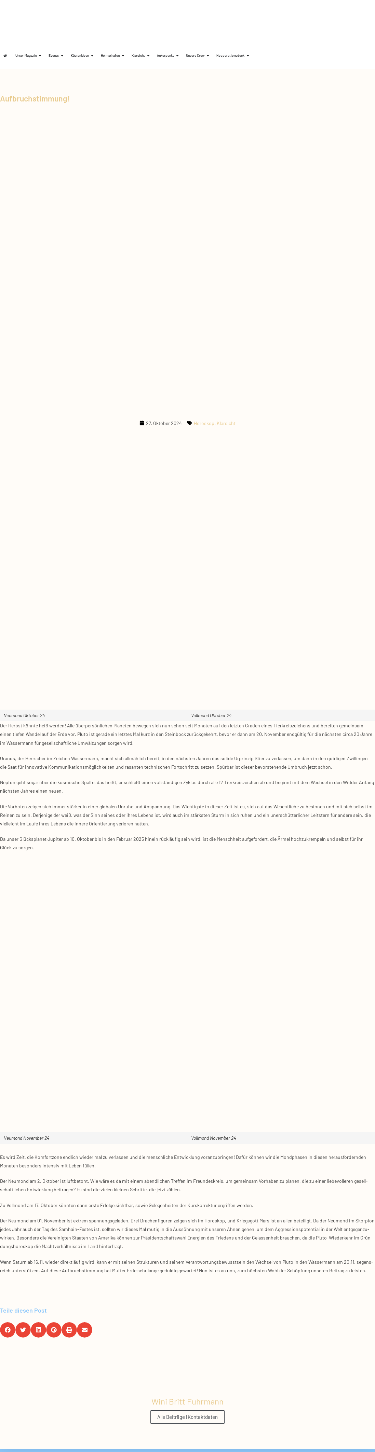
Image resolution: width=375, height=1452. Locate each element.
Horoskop (204, 423)
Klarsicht (226, 423)
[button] (7, 1330)
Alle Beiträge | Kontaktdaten (187, 1417)
